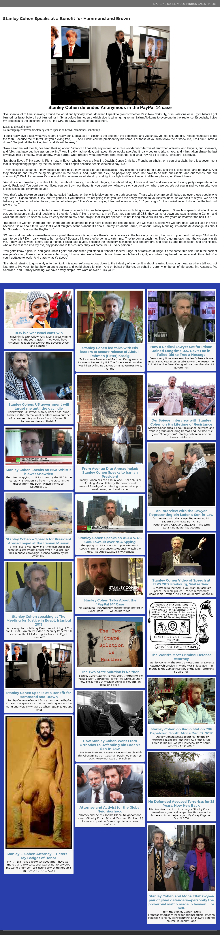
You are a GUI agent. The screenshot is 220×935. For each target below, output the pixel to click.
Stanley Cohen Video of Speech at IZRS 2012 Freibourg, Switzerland (181, 582)
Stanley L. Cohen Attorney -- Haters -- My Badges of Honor (39, 856)
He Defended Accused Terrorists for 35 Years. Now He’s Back (181, 804)
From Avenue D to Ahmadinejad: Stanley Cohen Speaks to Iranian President (110, 473)
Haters (212, 3)
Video (181, 3)
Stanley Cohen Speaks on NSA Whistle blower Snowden (39, 472)
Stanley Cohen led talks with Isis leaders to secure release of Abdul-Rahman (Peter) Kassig (110, 352)
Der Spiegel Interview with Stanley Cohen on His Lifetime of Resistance (181, 422)
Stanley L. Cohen (164, 3)
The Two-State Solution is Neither (110, 672)
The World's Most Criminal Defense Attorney (181, 657)
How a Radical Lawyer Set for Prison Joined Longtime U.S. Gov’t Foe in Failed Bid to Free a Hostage (181, 351)
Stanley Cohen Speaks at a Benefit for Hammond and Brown (38, 695)
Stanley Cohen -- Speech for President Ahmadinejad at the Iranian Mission (38, 541)
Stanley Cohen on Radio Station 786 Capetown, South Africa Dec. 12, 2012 (181, 731)
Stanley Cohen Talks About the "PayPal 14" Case (110, 602)
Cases (202, 3)
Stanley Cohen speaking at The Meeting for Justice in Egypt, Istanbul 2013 (38, 621)
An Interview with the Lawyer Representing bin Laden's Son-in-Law (181, 513)
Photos (191, 3)
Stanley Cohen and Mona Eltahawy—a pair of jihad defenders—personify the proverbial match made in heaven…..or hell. (181, 902)
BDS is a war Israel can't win (39, 333)
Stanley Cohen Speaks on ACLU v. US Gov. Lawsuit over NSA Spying (110, 540)
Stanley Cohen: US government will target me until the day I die (38, 406)
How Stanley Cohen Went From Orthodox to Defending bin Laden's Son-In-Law (110, 745)
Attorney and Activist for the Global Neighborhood (110, 810)
